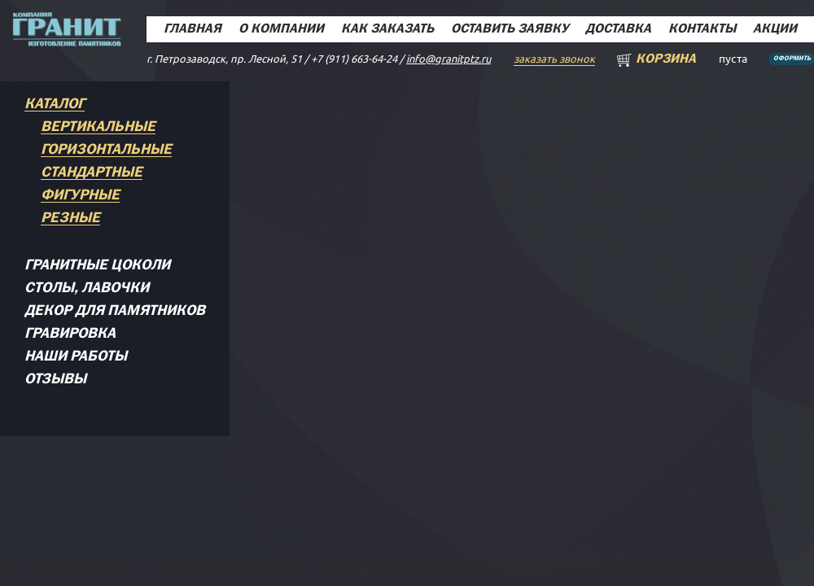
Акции (775, 29)
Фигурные (80, 196)
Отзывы (55, 380)
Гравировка (70, 334)
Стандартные (91, 173)
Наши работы (75, 357)
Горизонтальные (106, 150)
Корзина (666, 59)
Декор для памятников (114, 311)
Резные (70, 218)
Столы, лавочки (86, 288)
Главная (192, 29)
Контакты (702, 29)
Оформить (792, 58)
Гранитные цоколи (97, 266)
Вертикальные (98, 127)
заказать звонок (554, 58)
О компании (281, 29)
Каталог (54, 104)
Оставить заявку (509, 29)
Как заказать (387, 29)
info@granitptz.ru (448, 58)
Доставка (618, 29)
